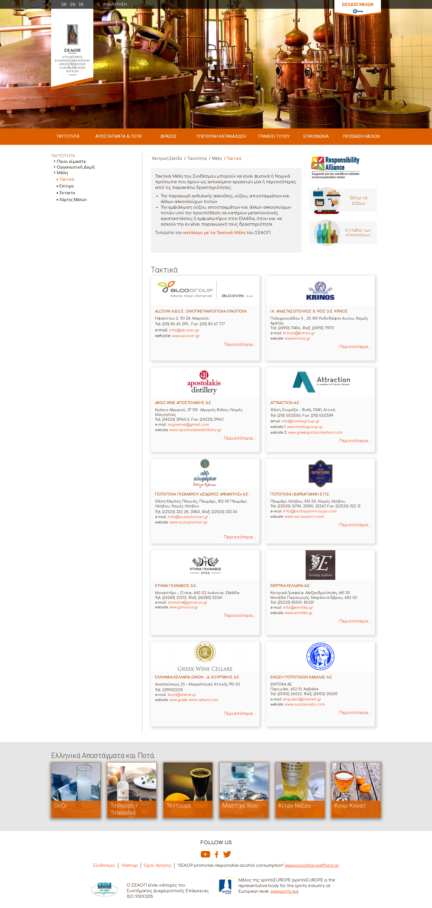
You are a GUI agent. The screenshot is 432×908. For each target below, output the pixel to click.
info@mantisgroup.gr (300, 421)
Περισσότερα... (239, 344)
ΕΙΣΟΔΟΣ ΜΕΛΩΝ (357, 4)
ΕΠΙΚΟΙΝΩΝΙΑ (316, 136)
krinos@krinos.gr (299, 333)
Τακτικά (66, 179)
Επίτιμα (66, 186)
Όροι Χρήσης (157, 865)
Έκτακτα (67, 193)
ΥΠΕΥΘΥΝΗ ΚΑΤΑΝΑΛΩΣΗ (221, 136)
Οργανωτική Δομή (76, 167)
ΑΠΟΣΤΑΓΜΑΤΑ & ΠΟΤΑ (118, 136)
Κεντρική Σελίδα (167, 158)
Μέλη (62, 173)
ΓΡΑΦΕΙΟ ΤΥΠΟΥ (274, 136)
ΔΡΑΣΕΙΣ (168, 136)
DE (81, 4)
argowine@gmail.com (188, 425)
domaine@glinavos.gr (187, 602)
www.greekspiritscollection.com (315, 433)
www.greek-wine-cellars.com (193, 700)
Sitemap (129, 865)
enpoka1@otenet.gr (302, 699)
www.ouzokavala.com (305, 704)
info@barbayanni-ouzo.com (310, 511)
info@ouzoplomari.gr (188, 517)
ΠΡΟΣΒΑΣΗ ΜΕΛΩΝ (361, 136)
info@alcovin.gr (184, 330)
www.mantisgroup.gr (305, 427)
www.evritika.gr (299, 613)
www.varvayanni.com (304, 517)
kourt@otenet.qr (182, 695)
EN (72, 4)
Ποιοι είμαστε (71, 162)
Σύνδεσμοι (104, 865)
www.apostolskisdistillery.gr (195, 430)
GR (64, 4)
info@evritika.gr (298, 608)
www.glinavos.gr (183, 607)
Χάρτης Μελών (73, 199)
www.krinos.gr (297, 338)
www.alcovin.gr (186, 336)
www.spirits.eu (283, 891)
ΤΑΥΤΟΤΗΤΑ (68, 136)
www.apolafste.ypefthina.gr (312, 865)
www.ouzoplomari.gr (188, 522)
